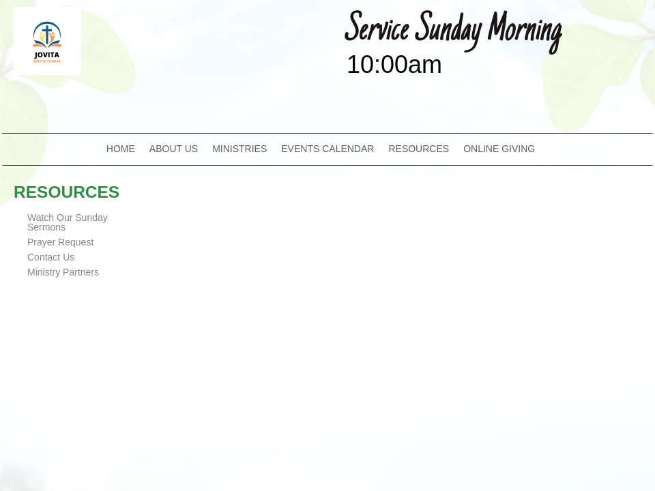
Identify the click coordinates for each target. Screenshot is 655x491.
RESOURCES (418, 148)
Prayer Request (60, 242)
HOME (120, 148)
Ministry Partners (63, 272)
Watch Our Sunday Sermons (67, 222)
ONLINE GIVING (499, 148)
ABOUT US (173, 148)
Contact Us (50, 257)
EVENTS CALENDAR (327, 148)
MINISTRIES (239, 148)
